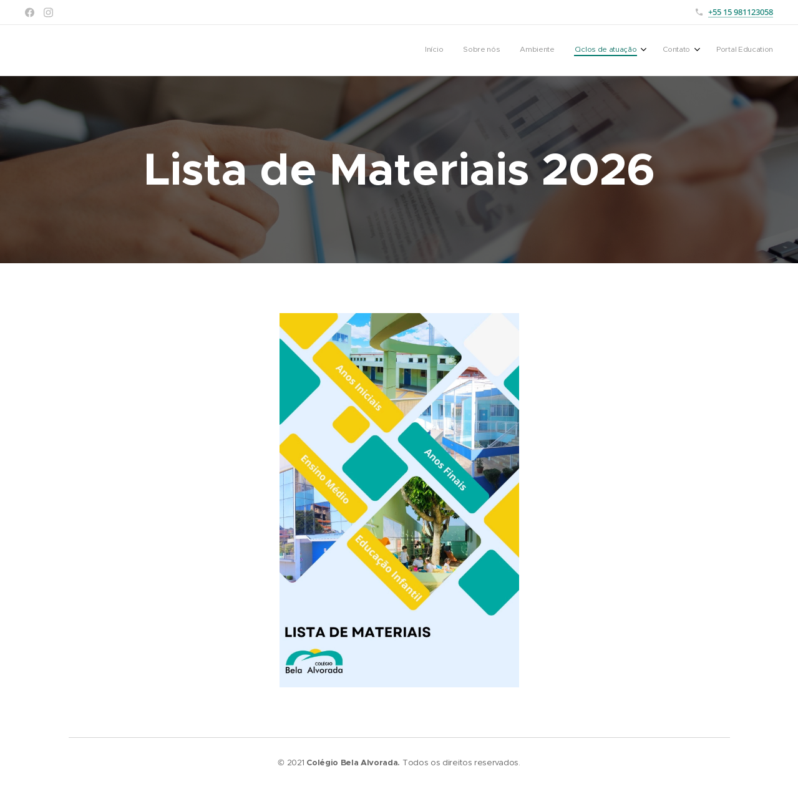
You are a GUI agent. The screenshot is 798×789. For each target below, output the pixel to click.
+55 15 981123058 (740, 11)
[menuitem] (664, 50)
